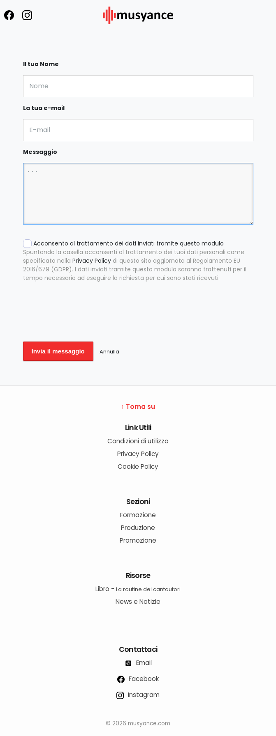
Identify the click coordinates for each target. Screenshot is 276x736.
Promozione (138, 540)
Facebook (138, 678)
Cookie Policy (138, 466)
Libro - (138, 589)
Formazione (138, 515)
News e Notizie (138, 601)
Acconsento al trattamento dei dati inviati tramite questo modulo (138, 260)
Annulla (109, 351)
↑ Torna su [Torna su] (138, 406)
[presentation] (85, 317)
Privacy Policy (91, 261)
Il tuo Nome (41, 64)
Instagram (138, 694)
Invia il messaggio (58, 351)
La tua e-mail (44, 108)
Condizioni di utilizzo (138, 441)
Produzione (138, 527)
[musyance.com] (138, 30)
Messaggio (40, 152)
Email (138, 662)
